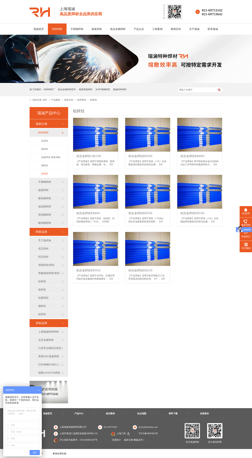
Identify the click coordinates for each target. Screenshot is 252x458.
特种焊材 (57, 29)
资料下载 (173, 413)
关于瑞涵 (194, 29)
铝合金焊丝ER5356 (140, 156)
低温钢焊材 (44, 206)
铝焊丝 (93, 100)
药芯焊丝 (43, 256)
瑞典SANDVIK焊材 (49, 372)
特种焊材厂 (49, 89)
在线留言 (204, 413)
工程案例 (157, 29)
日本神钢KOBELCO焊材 (50, 364)
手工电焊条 (44, 240)
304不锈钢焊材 (102, 89)
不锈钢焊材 (77, 29)
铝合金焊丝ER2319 (140, 270)
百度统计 (116, 440)
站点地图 (141, 413)
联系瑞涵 (213, 29)
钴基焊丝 (43, 297)
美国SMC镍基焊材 (48, 356)
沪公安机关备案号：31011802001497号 (78, 440)
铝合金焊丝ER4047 (88, 213)
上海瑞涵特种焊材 (48, 331)
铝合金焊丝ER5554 (88, 270)
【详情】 (105, 221)
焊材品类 (41, 231)
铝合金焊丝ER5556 (140, 213)
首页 (45, 100)
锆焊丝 (44, 149)
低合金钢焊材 (118, 29)
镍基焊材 (97, 29)
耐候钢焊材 (44, 223)
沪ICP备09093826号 (148, 433)
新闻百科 (176, 29)
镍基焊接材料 (85, 89)
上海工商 (121, 433)
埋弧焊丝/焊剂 (46, 265)
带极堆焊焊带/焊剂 (48, 273)
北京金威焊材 (46, 340)
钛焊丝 (44, 141)
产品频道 (56, 100)
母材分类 (69, 100)
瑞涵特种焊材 (119, 89)
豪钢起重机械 (59, 453)
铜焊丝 (44, 165)
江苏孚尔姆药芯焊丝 (49, 348)
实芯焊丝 (43, 248)
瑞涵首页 (39, 29)
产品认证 (139, 29)
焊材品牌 (41, 323)
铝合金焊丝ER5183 (192, 213)
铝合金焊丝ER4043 (192, 156)
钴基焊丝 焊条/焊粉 (50, 157)
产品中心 (78, 413)
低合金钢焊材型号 (67, 89)
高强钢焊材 (44, 214)
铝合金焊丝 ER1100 (88, 156)
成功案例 (110, 413)
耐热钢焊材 (44, 198)
